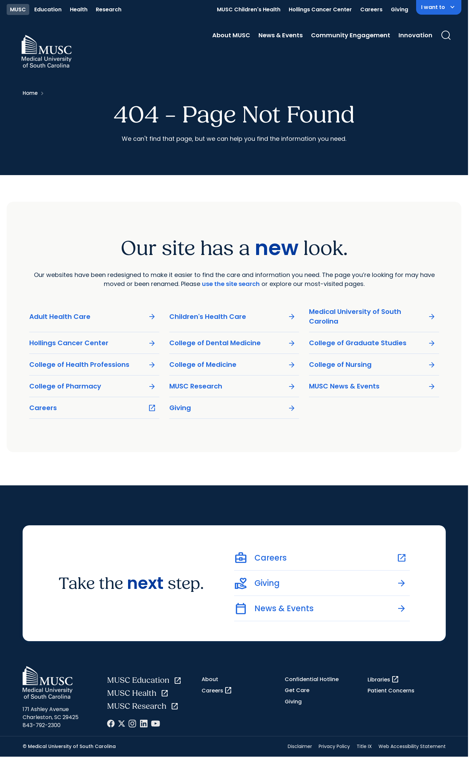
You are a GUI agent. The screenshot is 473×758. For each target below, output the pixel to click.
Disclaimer (300, 746)
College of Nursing (372, 365)
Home (30, 93)
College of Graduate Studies (372, 343)
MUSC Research (232, 386)
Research (108, 9)
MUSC (18, 9)
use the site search (231, 284)
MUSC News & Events (372, 386)
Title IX (364, 746)
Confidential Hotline (312, 679)
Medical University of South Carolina (372, 316)
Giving (399, 9)
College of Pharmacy (92, 386)
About (210, 679)
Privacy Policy (334, 746)
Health (78, 9)
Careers (371, 9)
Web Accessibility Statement (412, 746)
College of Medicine (232, 365)
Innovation (415, 35)
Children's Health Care (232, 317)
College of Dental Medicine (232, 343)
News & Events (280, 35)
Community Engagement (350, 35)
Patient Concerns (391, 690)
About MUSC (231, 35)
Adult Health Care (92, 317)
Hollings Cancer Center (320, 9)
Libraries (383, 679)
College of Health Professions (92, 365)
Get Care (297, 690)
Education (48, 9)
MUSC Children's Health (248, 9)
